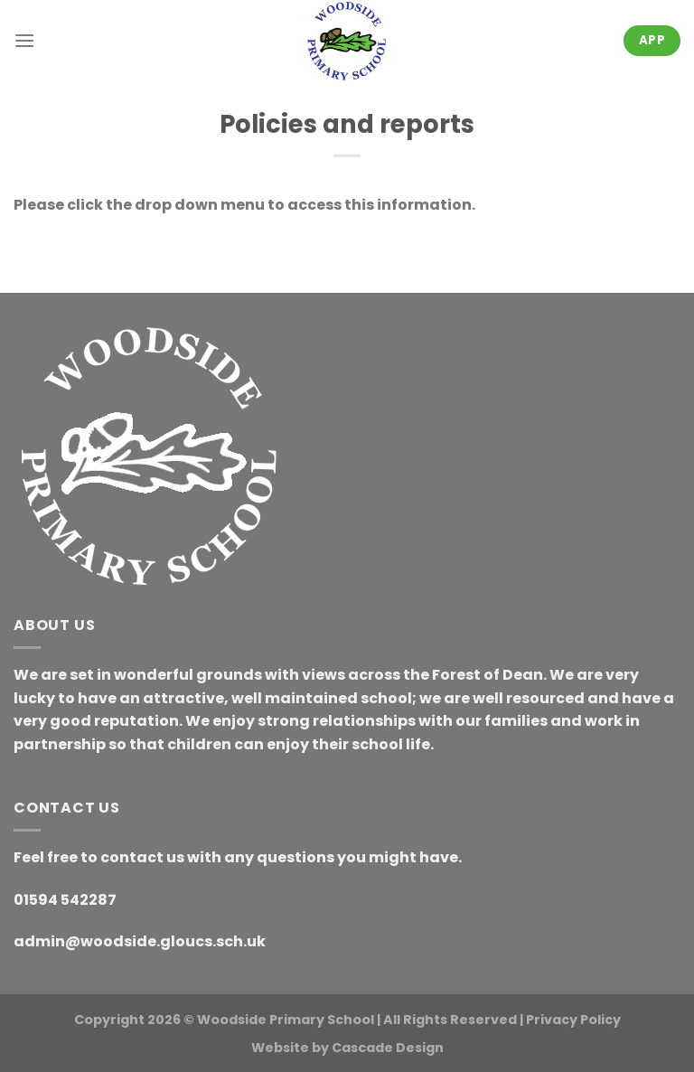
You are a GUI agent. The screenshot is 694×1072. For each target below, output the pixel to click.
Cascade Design (388, 1048)
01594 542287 (65, 899)
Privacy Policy (573, 1020)
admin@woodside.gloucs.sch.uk (140, 941)
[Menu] (24, 40)
